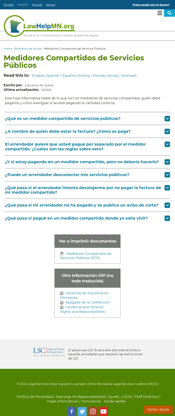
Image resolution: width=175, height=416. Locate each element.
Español (22, 4)
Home (8, 48)
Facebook (71, 411)
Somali (50, 4)
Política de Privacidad (35, 397)
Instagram (92, 411)
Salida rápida (116, 401)
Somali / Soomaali (122, 76)
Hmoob (37, 4)
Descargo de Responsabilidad (80, 397)
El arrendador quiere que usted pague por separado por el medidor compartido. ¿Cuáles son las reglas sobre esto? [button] (75, 146)
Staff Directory (146, 397)
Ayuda (113, 397)
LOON (126, 397)
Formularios (91, 401)
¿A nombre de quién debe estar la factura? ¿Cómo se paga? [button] (68, 131)
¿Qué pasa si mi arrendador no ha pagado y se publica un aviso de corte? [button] (81, 205)
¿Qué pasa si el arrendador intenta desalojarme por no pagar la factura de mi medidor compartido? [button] (83, 190)
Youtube (103, 411)
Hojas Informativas (62, 401)
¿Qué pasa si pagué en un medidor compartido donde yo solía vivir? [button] (76, 218)
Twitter (82, 411)
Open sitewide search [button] (169, 13)
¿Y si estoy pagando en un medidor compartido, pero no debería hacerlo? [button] (82, 161)
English (9, 4)
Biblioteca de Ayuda (28, 48)
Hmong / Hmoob (91, 76)
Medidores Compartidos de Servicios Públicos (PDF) (85, 256)
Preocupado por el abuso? (151, 4)
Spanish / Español (61, 76)
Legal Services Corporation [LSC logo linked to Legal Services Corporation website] (48, 352)
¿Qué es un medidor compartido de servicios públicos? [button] (63, 118)
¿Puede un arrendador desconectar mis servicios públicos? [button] (67, 174)
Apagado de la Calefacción (87, 302)
